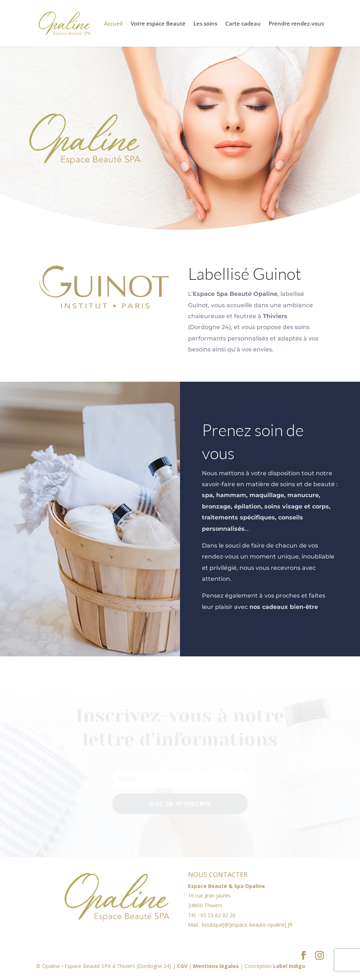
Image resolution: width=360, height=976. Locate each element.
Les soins (205, 24)
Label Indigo (289, 965)
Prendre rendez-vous (296, 24)
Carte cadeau (243, 24)
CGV (182, 965)
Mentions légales (216, 965)
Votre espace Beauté (158, 24)
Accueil (113, 24)
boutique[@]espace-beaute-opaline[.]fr (247, 924)
